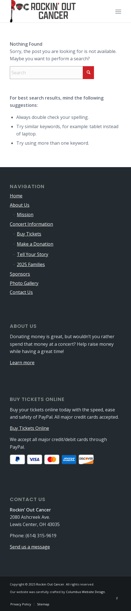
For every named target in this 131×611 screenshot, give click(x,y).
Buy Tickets (29, 234)
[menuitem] (118, 11)
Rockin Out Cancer (50, 584)
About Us (19, 205)
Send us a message (30, 547)
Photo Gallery (24, 283)
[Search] (52, 72)
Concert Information (31, 224)
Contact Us (21, 292)
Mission (25, 214)
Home (16, 196)
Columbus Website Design (85, 592)
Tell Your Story (32, 254)
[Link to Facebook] (117, 598)
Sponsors (20, 274)
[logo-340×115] (54, 11)
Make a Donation (35, 244)
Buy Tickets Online (29, 428)
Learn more (22, 362)
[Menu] (118, 11)
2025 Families (31, 264)
